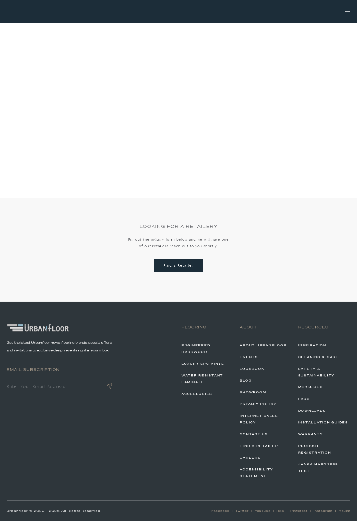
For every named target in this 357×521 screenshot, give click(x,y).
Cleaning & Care (318, 357)
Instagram (323, 511)
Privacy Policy (258, 404)
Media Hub (310, 387)
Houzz (344, 511)
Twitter (242, 511)
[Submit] (109, 387)
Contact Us (254, 434)
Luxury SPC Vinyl (203, 364)
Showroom (253, 392)
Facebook (220, 511)
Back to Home (178, 150)
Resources (313, 327)
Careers (250, 458)
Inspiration (312, 345)
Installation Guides (323, 422)
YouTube (262, 511)
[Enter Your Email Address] (54, 387)
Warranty (310, 434)
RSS (280, 511)
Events (249, 357)
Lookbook (252, 369)
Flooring (194, 327)
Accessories (197, 394)
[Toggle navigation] (347, 11)
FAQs (304, 399)
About (248, 327)
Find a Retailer (178, 265)
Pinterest (298, 511)
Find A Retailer (259, 446)
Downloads (312, 411)
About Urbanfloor (263, 345)
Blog (246, 380)
